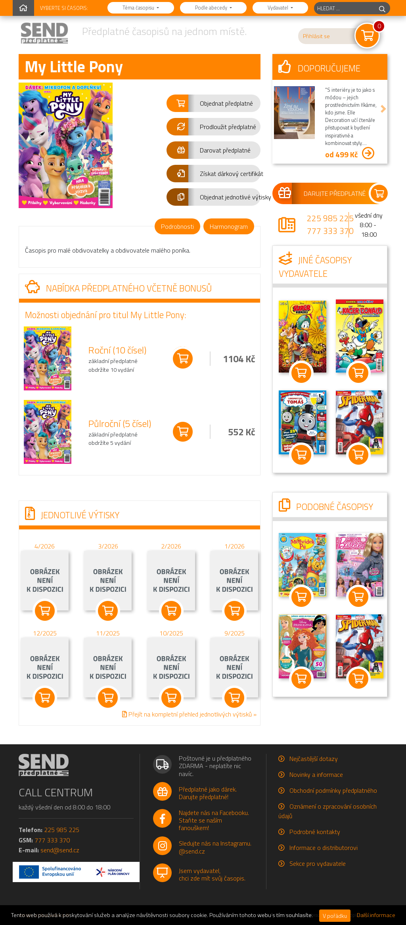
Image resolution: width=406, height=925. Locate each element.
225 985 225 (330, 218)
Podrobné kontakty (314, 831)
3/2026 (108, 545)
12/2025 (45, 632)
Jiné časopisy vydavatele (315, 266)
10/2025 (171, 632)
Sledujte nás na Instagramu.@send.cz (215, 846)
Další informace (376, 915)
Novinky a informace (316, 774)
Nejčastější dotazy (313, 758)
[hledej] (382, 8)
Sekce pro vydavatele (317, 863)
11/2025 (108, 632)
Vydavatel (278, 8)
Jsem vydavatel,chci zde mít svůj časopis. (212, 874)
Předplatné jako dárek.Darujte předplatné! (208, 792)
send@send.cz (59, 850)
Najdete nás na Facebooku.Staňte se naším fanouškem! (214, 820)
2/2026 (171, 545)
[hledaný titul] (344, 8)
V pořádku (335, 915)
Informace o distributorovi (323, 847)
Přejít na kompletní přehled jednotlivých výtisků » (189, 713)
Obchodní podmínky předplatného (333, 790)
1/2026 (234, 545)
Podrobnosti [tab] (177, 226)
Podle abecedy (211, 8)
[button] (213, 103)
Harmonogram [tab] (229, 226)
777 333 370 (330, 230)
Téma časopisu (139, 8)
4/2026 (44, 545)
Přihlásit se (316, 36)
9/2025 (234, 632)
